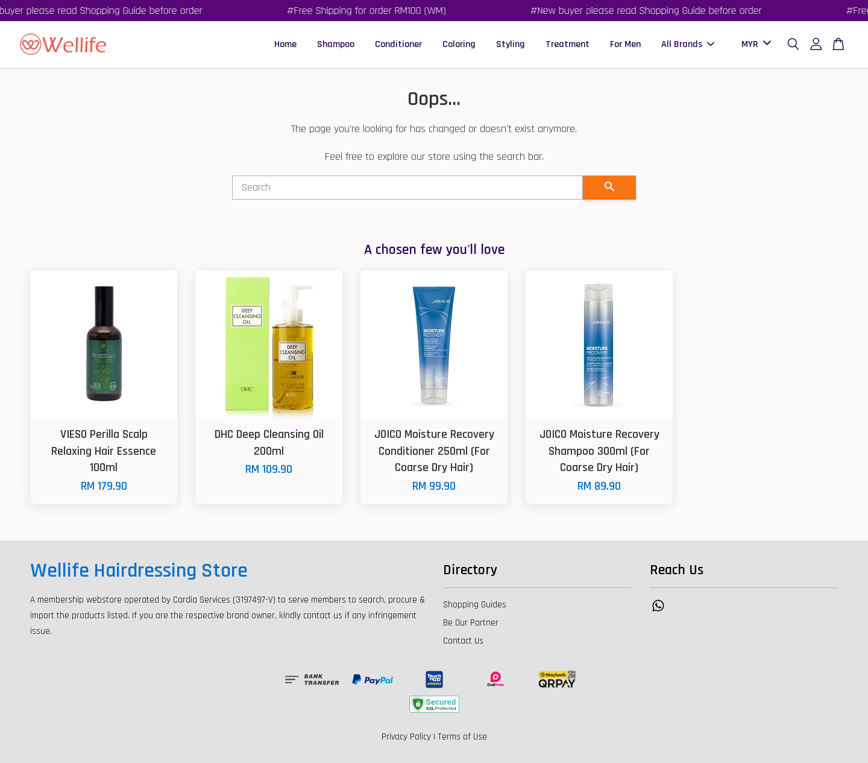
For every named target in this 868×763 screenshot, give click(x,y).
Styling (510, 44)
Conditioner (398, 44)
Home (285, 44)
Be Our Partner (470, 622)
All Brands (687, 44)
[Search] (407, 188)
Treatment (568, 44)
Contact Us (463, 641)
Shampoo (335, 44)
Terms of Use (462, 736)
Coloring (459, 44)
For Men (625, 44)
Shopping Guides (474, 604)
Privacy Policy (406, 736)
